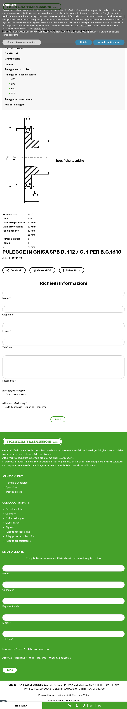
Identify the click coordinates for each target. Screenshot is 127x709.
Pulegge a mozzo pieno (18, 69)
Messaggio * (9, 380)
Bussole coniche (14, 47)
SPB (40, 31)
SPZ (13, 93)
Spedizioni (11, 487)
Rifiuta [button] (83, 703)
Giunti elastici (13, 58)
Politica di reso (14, 491)
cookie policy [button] (85, 686)
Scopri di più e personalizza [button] (21, 703)
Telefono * (7, 347)
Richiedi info (71, 270)
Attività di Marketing (13, 403)
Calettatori (11, 53)
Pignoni (9, 63)
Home (5, 31)
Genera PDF (42, 270)
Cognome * (8, 314)
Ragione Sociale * (11, 606)
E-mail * (6, 330)
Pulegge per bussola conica (23, 31)
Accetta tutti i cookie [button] (109, 703)
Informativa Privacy (13, 390)
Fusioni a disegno (15, 104)
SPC (13, 88)
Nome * (6, 298)
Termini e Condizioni (17, 482)
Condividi (14, 270)
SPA (13, 78)
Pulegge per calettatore (18, 99)
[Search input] (64, 16)
